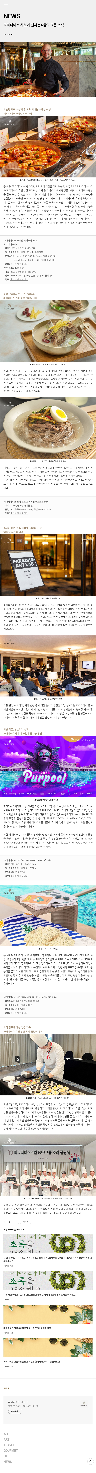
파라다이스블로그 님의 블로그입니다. (23, 1405)
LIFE (6, 1456)
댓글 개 (6, 1388)
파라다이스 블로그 (18, 1402)
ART (6, 1439)
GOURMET (11, 1451)
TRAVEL (9, 1445)
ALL (6, 1434)
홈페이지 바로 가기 (19, 263)
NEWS (11, 16)
